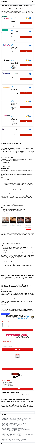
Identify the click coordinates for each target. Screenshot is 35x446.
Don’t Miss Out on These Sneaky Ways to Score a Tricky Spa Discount (13, 418)
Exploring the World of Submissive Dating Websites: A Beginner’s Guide (14, 402)
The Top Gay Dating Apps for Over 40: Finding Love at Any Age (12, 423)
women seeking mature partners (19, 247)
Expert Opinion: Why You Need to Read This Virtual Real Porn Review (13, 414)
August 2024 (4, 441)
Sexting (3, 434)
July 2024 (3, 442)
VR (2, 435)
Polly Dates (4, 1)
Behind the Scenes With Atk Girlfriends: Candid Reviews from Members (14, 406)
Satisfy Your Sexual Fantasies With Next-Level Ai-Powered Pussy (12, 405)
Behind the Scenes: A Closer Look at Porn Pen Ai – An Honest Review (13, 403)
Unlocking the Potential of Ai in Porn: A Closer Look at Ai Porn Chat (13, 413)
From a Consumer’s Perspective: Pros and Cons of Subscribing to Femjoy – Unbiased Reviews (17, 417)
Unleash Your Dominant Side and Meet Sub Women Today (11, 416)
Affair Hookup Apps (5, 400)
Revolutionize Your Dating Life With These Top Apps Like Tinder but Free (14, 411)
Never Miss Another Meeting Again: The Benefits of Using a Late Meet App (14, 422)
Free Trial (17, 312)
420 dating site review (23, 240)
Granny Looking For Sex (5, 388)
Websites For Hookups (14, 167)
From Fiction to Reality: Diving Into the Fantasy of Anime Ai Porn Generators (14, 410)
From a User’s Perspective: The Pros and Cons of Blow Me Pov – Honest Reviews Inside (16, 401)
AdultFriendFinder (6, 344)
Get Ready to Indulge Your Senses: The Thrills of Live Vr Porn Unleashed (14, 421)
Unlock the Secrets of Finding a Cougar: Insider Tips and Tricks (12, 407)
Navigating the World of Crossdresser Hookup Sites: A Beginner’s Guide (16, 5)
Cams (3, 430)
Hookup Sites (4, 431)
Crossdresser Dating (6, 304)
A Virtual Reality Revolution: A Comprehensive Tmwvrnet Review (12, 408)
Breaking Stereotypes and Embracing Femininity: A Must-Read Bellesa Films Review (16, 412)
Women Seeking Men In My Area (20, 268)
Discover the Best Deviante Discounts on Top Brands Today (12, 419)
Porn (2, 432)
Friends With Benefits (6, 363)
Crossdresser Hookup (6, 324)
